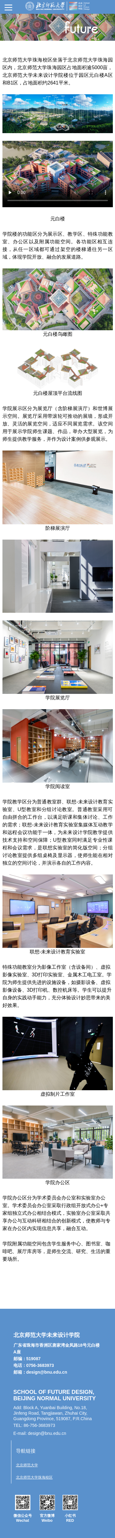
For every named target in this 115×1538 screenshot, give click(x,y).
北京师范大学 (27, 1465)
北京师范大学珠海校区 (34, 1477)
